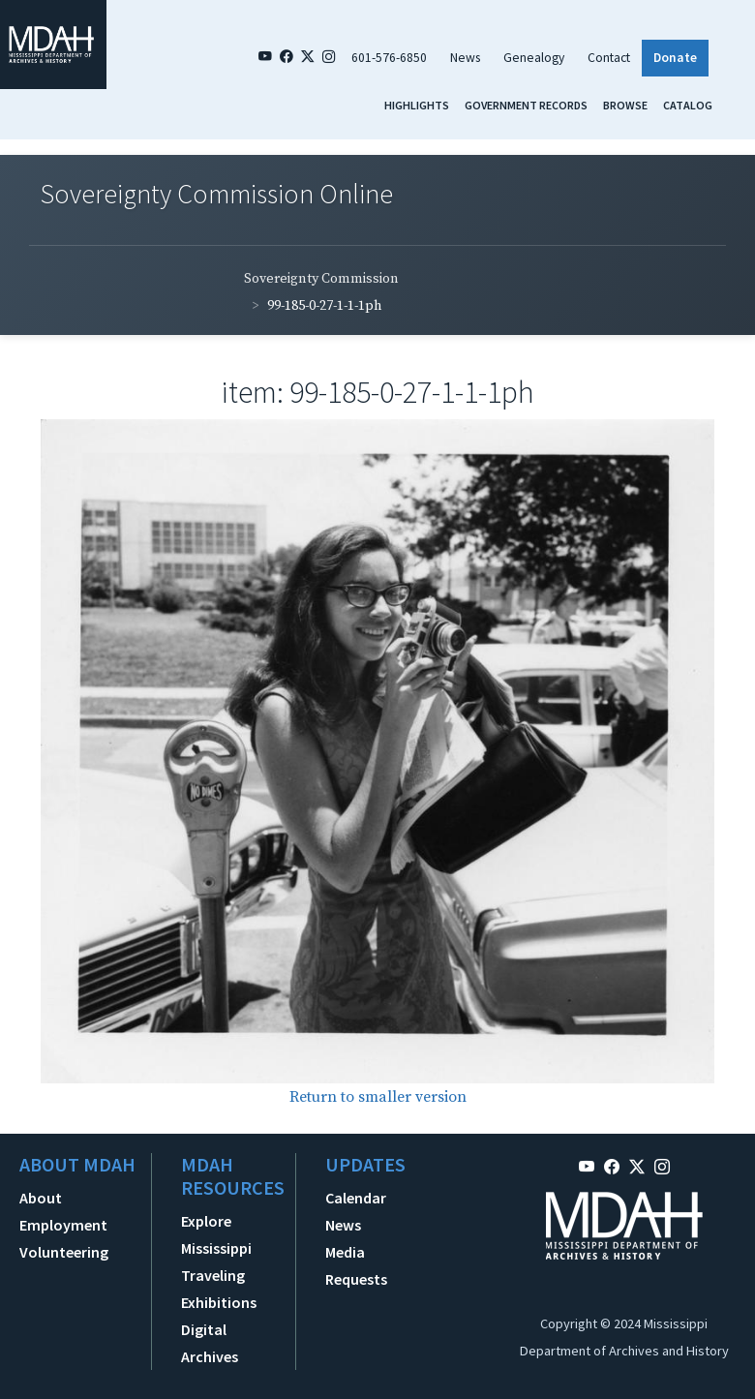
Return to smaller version (378, 1097)
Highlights (416, 105)
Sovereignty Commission (321, 279)
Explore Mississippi (216, 1234)
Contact (609, 57)
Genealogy (533, 57)
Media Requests (356, 1265)
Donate (675, 57)
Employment (63, 1224)
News (465, 57)
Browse (625, 105)
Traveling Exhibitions (219, 1288)
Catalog (687, 105)
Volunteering (63, 1252)
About (40, 1197)
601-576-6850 (389, 57)
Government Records (526, 105)
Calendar (355, 1197)
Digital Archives (209, 1343)
